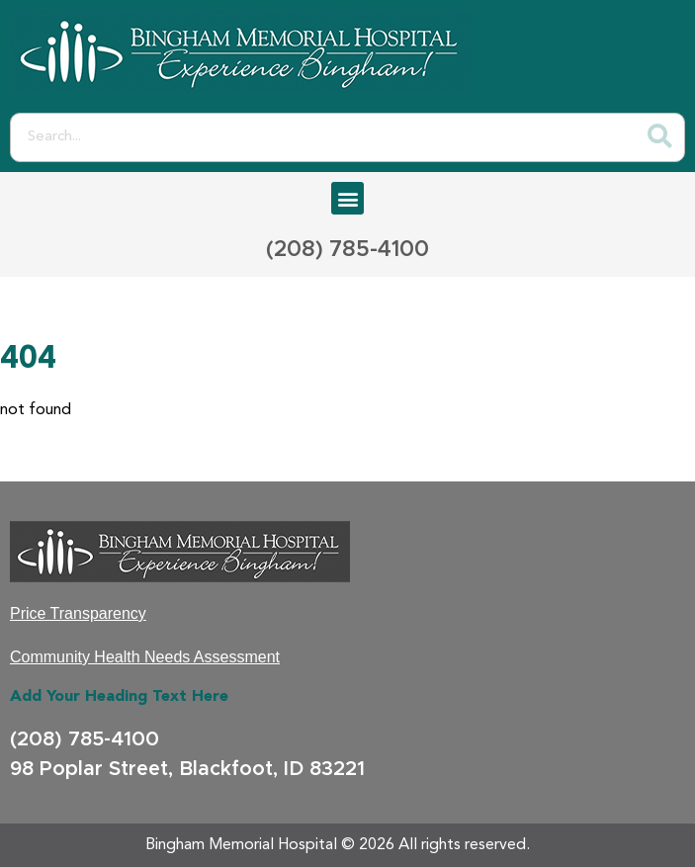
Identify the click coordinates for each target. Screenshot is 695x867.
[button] (347, 198)
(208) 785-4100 (347, 250)
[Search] (659, 137)
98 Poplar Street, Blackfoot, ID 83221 (187, 769)
